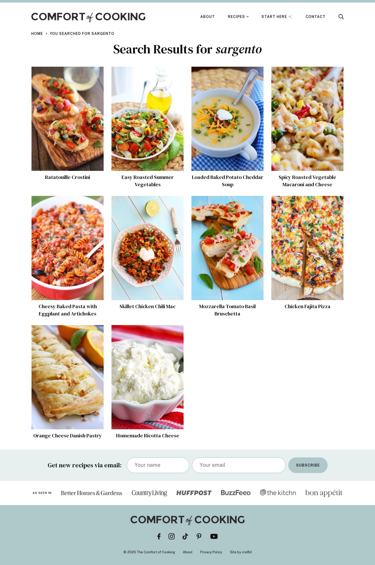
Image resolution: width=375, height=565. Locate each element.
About (207, 17)
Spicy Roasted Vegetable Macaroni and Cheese (307, 180)
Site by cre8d (241, 552)
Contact (315, 17)
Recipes (236, 17)
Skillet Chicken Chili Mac (148, 306)
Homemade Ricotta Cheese (147, 435)
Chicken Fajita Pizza (307, 306)
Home (37, 34)
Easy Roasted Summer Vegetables (148, 180)
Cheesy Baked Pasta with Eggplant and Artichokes (68, 310)
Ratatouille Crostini (67, 177)
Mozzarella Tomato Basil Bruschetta (227, 310)
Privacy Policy (211, 552)
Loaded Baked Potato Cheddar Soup (227, 180)
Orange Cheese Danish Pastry (67, 435)
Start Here (276, 16)
